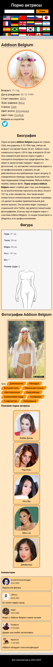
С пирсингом (10, 401)
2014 (23, 98)
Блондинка (22, 110)
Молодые (34, 383)
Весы (21, 102)
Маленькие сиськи (34, 388)
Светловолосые (12, 392)
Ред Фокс (26, 470)
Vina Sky (26, 501)
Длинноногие (16, 383)
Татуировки (35, 397)
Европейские (32, 392)
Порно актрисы (26, 5)
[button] (26, 349)
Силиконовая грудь (13, 397)
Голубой (19, 115)
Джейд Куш (26, 564)
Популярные (29, 401)
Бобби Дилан (26, 438)
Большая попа (11, 388)
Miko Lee (26, 533)
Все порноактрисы (21, 660)
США (14, 106)
